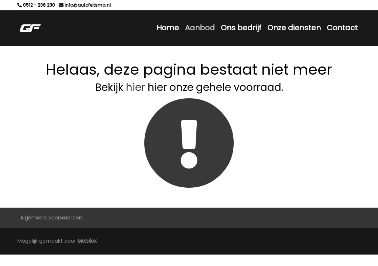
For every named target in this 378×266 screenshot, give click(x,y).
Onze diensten (294, 28)
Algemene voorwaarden (51, 217)
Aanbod (200, 28)
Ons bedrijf (241, 28)
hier (135, 87)
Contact (342, 28)
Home (168, 28)
